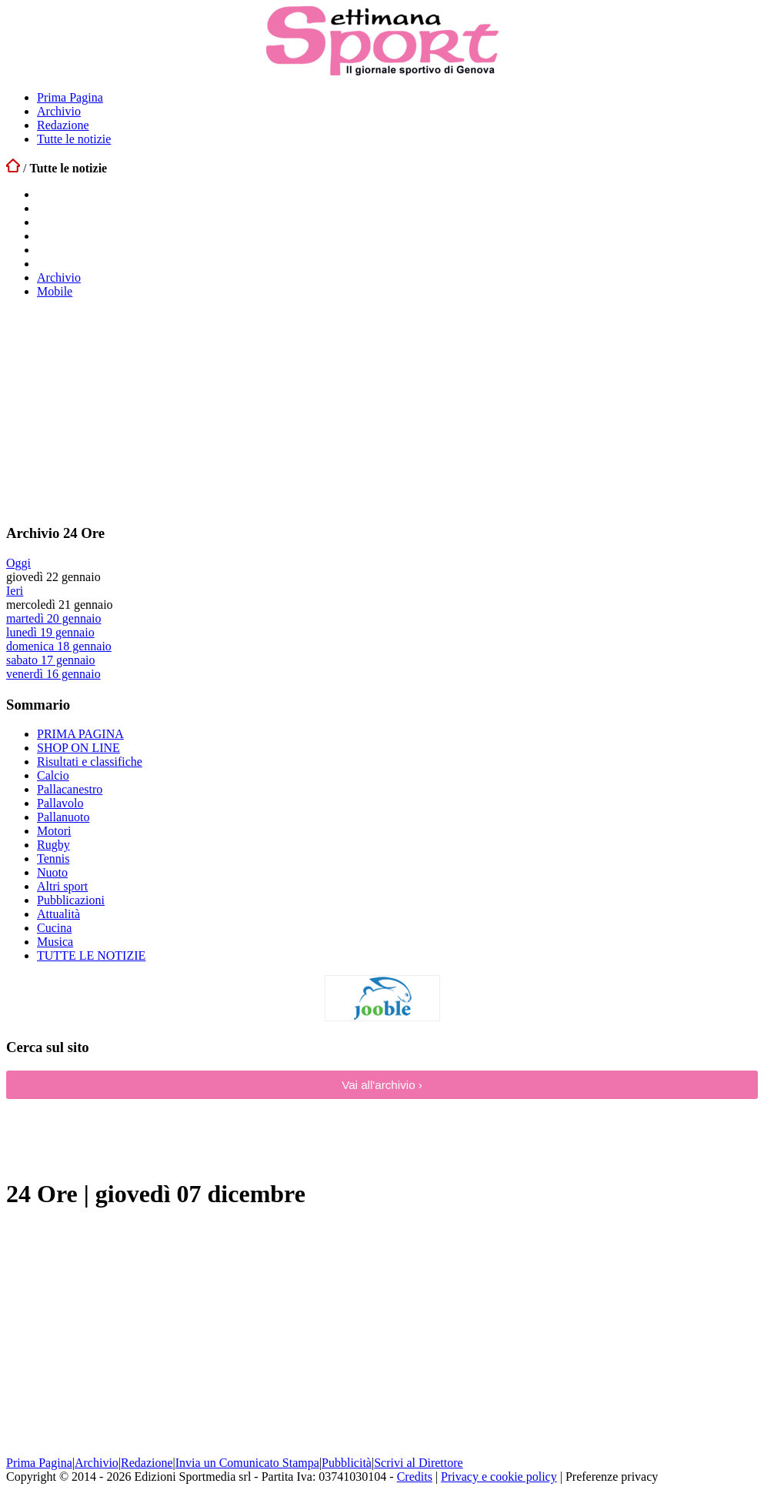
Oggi (18, 563)
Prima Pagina (70, 97)
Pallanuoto (63, 817)
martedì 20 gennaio (54, 618)
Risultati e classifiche (89, 761)
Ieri (14, 590)
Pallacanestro (69, 789)
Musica (55, 941)
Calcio (53, 775)
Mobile (54, 291)
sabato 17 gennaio (50, 659)
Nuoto (52, 872)
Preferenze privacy (611, 1476)
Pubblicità (347, 1462)
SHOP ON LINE (78, 747)
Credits (414, 1476)
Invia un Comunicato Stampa (247, 1462)
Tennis (53, 858)
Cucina (54, 927)
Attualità (58, 913)
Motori (54, 830)
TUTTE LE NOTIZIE (91, 955)
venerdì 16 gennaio (53, 673)
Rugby (53, 844)
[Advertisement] (121, 410)
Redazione (63, 125)
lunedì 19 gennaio (50, 632)
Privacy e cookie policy (499, 1476)
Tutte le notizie (74, 138)
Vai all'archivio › (382, 1084)
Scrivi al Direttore (418, 1462)
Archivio (59, 111)
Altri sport (62, 886)
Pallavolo (60, 803)
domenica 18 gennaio (59, 646)
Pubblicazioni (71, 900)
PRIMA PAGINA (80, 733)
